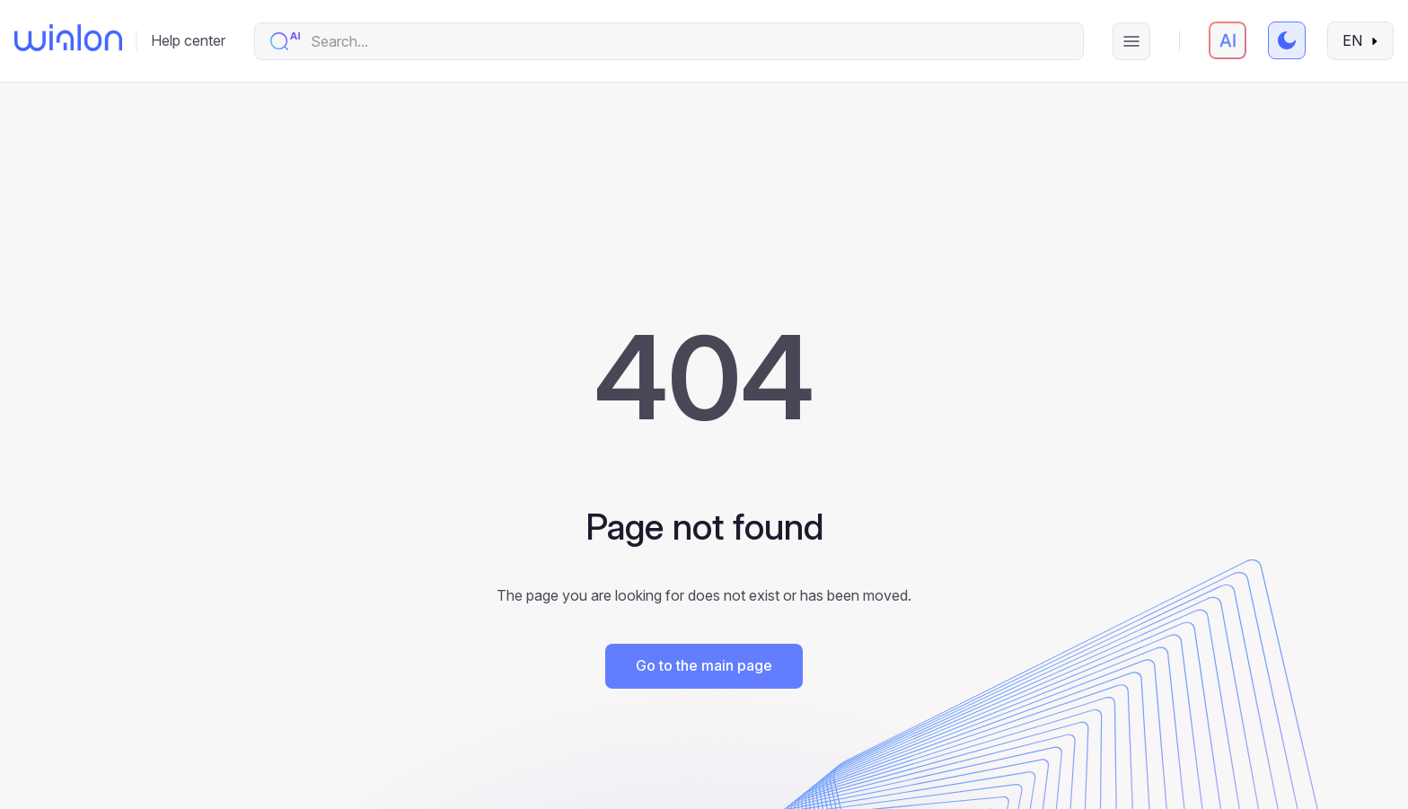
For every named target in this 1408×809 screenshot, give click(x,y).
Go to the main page (704, 665)
